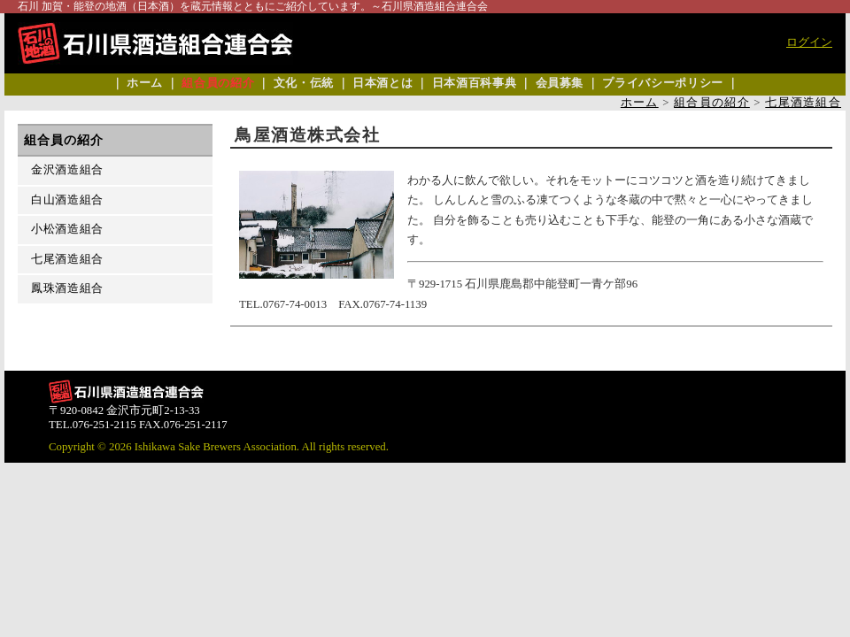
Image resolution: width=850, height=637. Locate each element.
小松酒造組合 (67, 229)
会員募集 (560, 83)
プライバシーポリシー (662, 83)
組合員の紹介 (218, 83)
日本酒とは (382, 83)
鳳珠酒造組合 (67, 288)
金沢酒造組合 (67, 170)
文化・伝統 (304, 83)
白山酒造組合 (67, 200)
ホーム (145, 83)
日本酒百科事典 (474, 83)
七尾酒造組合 (803, 102)
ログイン (809, 42)
